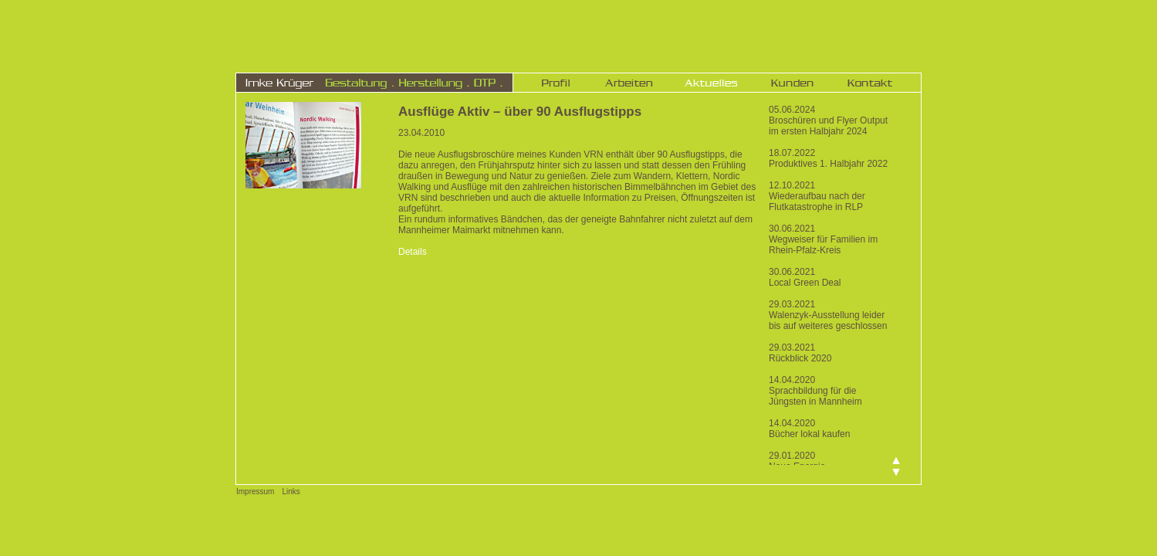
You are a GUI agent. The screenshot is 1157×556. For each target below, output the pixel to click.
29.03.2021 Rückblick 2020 (800, 353)
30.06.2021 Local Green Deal (805, 277)
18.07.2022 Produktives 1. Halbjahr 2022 (828, 158)
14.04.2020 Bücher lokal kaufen (809, 428)
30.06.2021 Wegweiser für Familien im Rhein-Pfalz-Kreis (823, 239)
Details (412, 251)
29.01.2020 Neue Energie (797, 461)
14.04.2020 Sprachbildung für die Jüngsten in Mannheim (815, 391)
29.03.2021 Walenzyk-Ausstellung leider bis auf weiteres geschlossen (828, 315)
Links (290, 491)
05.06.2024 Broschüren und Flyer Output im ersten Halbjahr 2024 (828, 120)
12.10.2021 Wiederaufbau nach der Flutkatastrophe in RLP (817, 196)
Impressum (255, 491)
